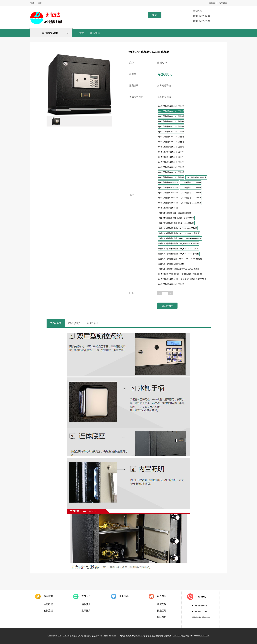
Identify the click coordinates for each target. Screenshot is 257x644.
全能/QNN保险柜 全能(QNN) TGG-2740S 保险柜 (179, 233)
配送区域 (161, 610)
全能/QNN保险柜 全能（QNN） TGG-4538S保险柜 (180, 238)
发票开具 (86, 610)
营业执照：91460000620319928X (195, 636)
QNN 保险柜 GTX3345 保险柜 (171, 106)
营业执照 (95, 33)
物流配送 (161, 604)
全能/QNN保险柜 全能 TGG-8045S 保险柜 (176, 223)
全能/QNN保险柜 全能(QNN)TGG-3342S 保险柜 (178, 254)
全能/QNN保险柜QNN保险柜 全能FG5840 (176, 218)
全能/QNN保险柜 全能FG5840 (171, 264)
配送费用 (161, 617)
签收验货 (86, 604)
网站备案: (124, 636)
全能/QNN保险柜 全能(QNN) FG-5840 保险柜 (177, 228)
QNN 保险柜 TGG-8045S (191, 274)
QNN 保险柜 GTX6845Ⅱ (196, 177)
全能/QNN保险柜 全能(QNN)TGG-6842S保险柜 (178, 248)
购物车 (212, 3)
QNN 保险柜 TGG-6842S (168, 274)
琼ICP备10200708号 (136, 636)
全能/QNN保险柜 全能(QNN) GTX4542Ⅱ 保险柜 (178, 243)
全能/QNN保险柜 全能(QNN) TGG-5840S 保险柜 (179, 269)
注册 (40, 3)
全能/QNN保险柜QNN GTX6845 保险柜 (175, 213)
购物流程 (48, 610)
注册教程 (48, 604)
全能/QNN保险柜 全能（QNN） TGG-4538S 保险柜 (180, 259)
